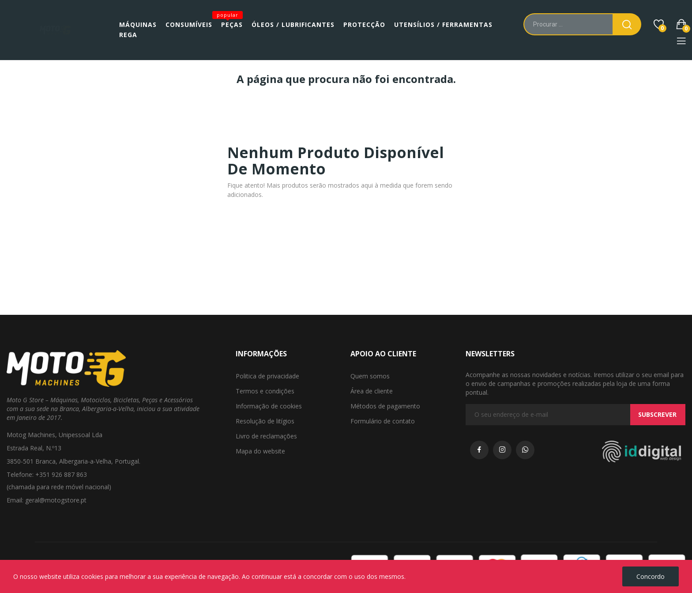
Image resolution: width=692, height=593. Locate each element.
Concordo (650, 576)
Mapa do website (260, 451)
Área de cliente (371, 391)
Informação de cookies (269, 406)
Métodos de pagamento (385, 406)
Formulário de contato (382, 421)
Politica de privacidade (267, 376)
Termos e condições (265, 391)
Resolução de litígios (265, 421)
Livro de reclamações (266, 436)
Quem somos (370, 376)
